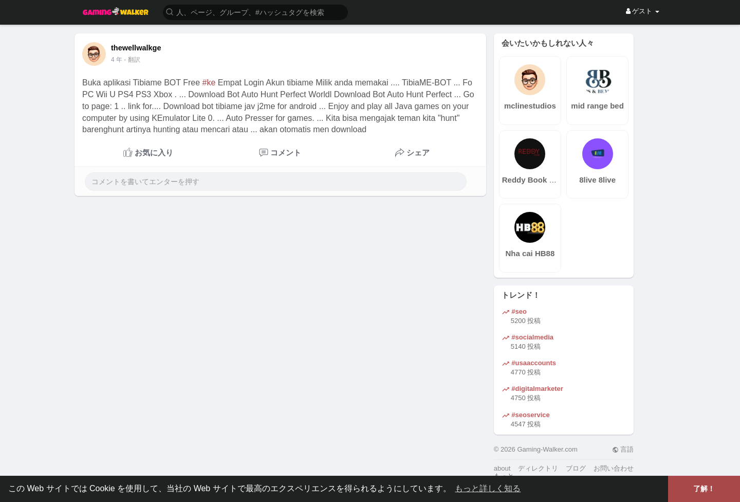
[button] (255, 11)
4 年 (116, 59)
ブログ (576, 468)
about (502, 468)
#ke (209, 82)
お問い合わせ (614, 468)
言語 (623, 449)
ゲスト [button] (642, 11)
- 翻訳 (132, 59)
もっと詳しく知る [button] (488, 488)
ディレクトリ (538, 468)
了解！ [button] (704, 489)
